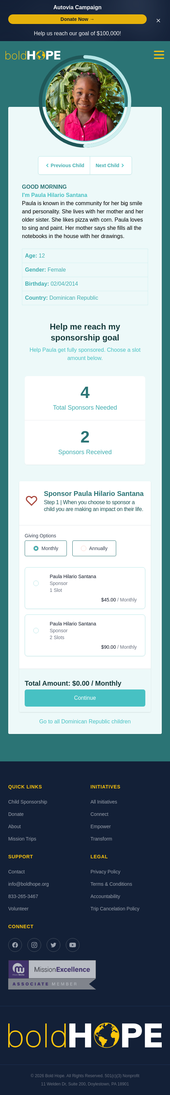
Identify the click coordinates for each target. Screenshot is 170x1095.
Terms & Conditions (111, 884)
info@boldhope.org (28, 884)
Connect (99, 814)
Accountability (105, 896)
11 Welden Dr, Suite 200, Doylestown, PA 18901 (85, 1084)
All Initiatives (103, 802)
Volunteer (18, 908)
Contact (16, 871)
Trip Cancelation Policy (114, 908)
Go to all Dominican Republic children (85, 721)
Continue (85, 698)
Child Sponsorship (27, 802)
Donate (16, 814)
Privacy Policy (105, 871)
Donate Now (78, 19)
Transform (101, 839)
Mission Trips (22, 839)
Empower (100, 826)
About (14, 826)
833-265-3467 (23, 896)
